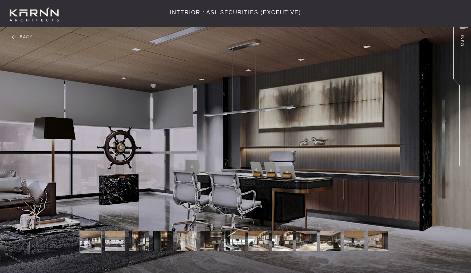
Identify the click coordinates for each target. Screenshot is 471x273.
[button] (376, 136)
